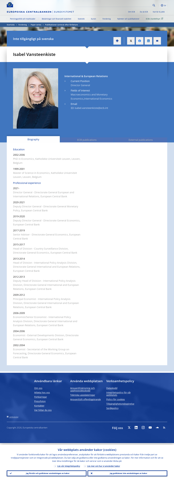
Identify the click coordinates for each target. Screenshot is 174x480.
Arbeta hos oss (42, 392)
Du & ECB (144, 12)
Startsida (11, 24)
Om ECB (131, 12)
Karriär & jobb (159, 12)
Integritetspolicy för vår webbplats (118, 393)
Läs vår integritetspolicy (68, 464)
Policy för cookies (115, 399)
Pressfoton (40, 401)
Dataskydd (111, 388)
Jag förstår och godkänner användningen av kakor (46, 472)
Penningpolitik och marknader (22, 19)
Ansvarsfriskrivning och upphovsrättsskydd (82, 389)
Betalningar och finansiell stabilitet (56, 19)
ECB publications (87, 140)
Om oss (38, 388)
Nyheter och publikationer (128, 19)
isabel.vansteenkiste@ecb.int (91, 108)
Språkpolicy (112, 408)
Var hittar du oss (43, 410)
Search (154, 5)
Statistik (81, 19)
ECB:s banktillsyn (155, 18)
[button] (158, 5)
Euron (93, 19)
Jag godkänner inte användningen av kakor (127, 472)
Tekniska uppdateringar (82, 394)
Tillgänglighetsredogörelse (120, 403)
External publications (141, 140)
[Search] (139, 5)
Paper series (36, 24)
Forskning (107, 19)
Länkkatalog (13, 417)
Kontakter (39, 405)
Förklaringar (40, 396)
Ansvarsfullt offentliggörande (85, 399)
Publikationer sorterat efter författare (61, 24)
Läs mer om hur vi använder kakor (103, 464)
